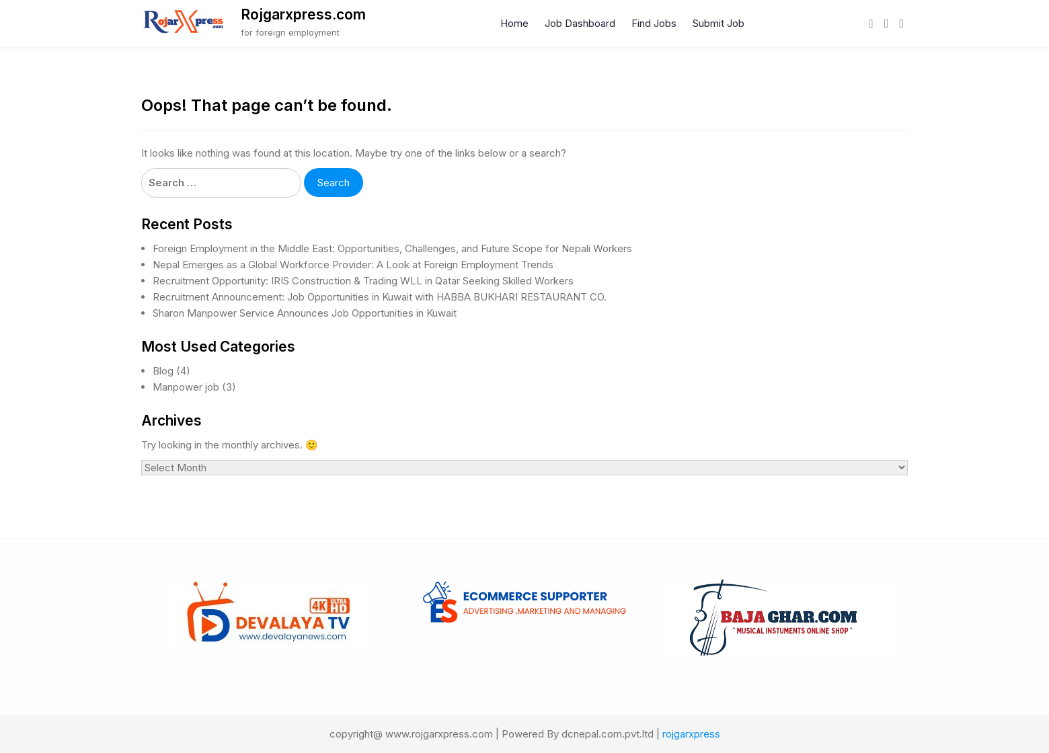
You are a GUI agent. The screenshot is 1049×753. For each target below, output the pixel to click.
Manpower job (186, 387)
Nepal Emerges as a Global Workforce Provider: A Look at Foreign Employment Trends (353, 264)
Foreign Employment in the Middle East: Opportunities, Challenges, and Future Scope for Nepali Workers (392, 248)
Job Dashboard (580, 23)
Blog (163, 370)
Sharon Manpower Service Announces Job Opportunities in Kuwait (305, 313)
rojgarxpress (691, 733)
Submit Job (718, 23)
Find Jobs (653, 23)
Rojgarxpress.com (303, 14)
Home (514, 23)
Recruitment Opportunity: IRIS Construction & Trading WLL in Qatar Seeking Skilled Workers (363, 280)
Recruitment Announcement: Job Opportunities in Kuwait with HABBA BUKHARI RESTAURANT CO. (380, 296)
